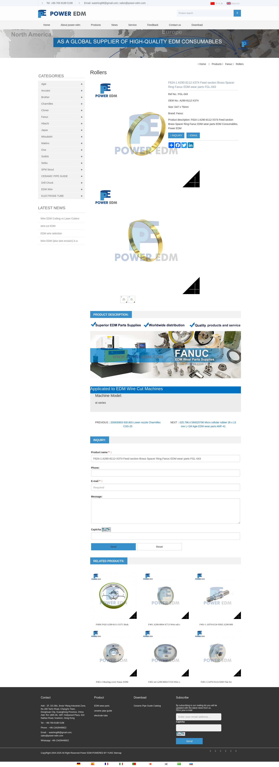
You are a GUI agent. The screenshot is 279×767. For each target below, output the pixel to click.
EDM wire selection (51, 233)
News (114, 24)
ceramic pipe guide (103, 711)
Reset (159, 546)
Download (196, 24)
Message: (96, 496)
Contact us (175, 24)
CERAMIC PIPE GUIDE (54, 176)
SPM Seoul (47, 169)
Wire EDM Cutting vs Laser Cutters (60, 218)
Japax (44, 130)
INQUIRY (176, 135)
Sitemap (118, 753)
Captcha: (96, 529)
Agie (43, 84)
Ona (43, 149)
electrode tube (101, 715)
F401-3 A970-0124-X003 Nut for (216, 682)
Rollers (239, 64)
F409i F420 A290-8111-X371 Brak (112, 624)
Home (46, 24)
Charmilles (47, 103)
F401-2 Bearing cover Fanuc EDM (112, 682)
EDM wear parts (101, 706)
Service (132, 24)
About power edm (70, 24)
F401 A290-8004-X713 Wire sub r (164, 624)
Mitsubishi (46, 136)
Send (113, 546)
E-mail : (96, 481)
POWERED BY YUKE (103, 753)
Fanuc (229, 64)
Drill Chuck (47, 182)
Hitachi (45, 123)
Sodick (45, 156)
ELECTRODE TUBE (52, 195)
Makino (45, 143)
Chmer (45, 110)
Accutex (45, 90)
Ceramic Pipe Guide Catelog (147, 706)
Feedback (152, 24)
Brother (45, 97)
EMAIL (193, 135)
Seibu (44, 163)
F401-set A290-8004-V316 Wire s (164, 682)
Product (99, 697)
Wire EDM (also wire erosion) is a (59, 240)
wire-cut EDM (48, 226)
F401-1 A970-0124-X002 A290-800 (216, 624)
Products (96, 24)
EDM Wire (47, 189)
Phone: (95, 467)
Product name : (101, 452)
